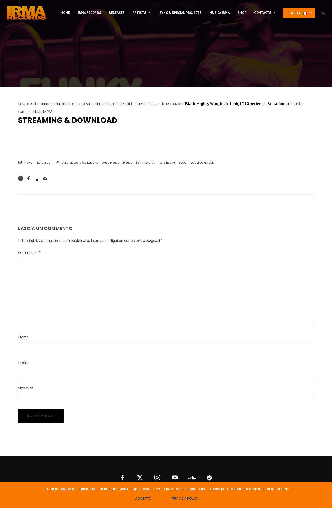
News (28, 162)
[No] (325, 495)
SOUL (182, 162)
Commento (29, 252)
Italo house (167, 162)
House (127, 162)
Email (23, 362)
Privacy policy (185, 498)
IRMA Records (145, 162)
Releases (43, 162)
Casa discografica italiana (79, 162)
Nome (23, 336)
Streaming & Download (67, 120)
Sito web (25, 388)
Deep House (110, 162)
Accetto (143, 498)
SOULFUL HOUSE (202, 162)
